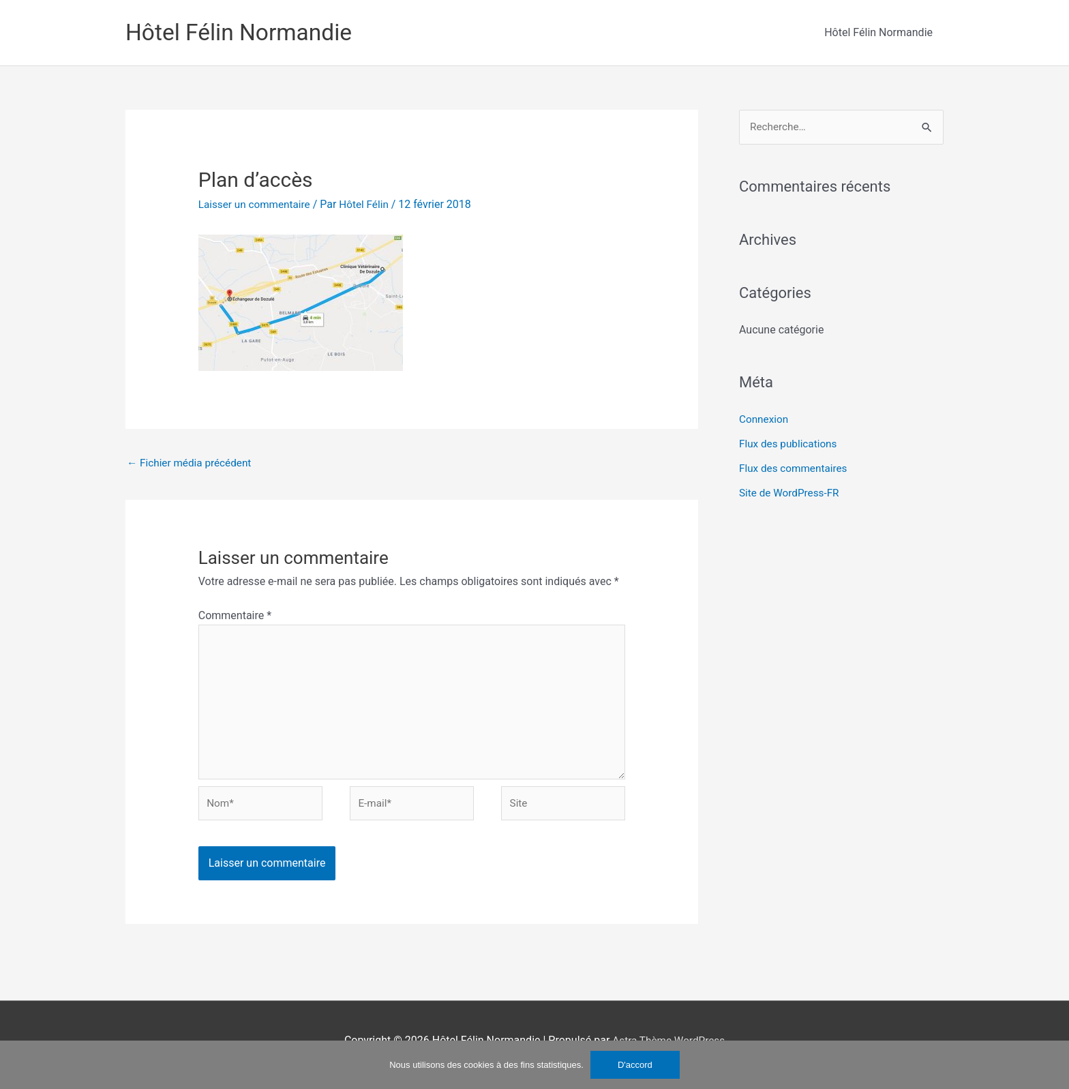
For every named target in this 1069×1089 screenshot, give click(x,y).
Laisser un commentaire (257, 204)
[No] (1052, 1064)
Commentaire (234, 616)
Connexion (764, 420)
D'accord (635, 1065)
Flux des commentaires (795, 469)
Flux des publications (790, 444)
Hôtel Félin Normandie (243, 32)
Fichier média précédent (192, 463)
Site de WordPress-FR (791, 494)
